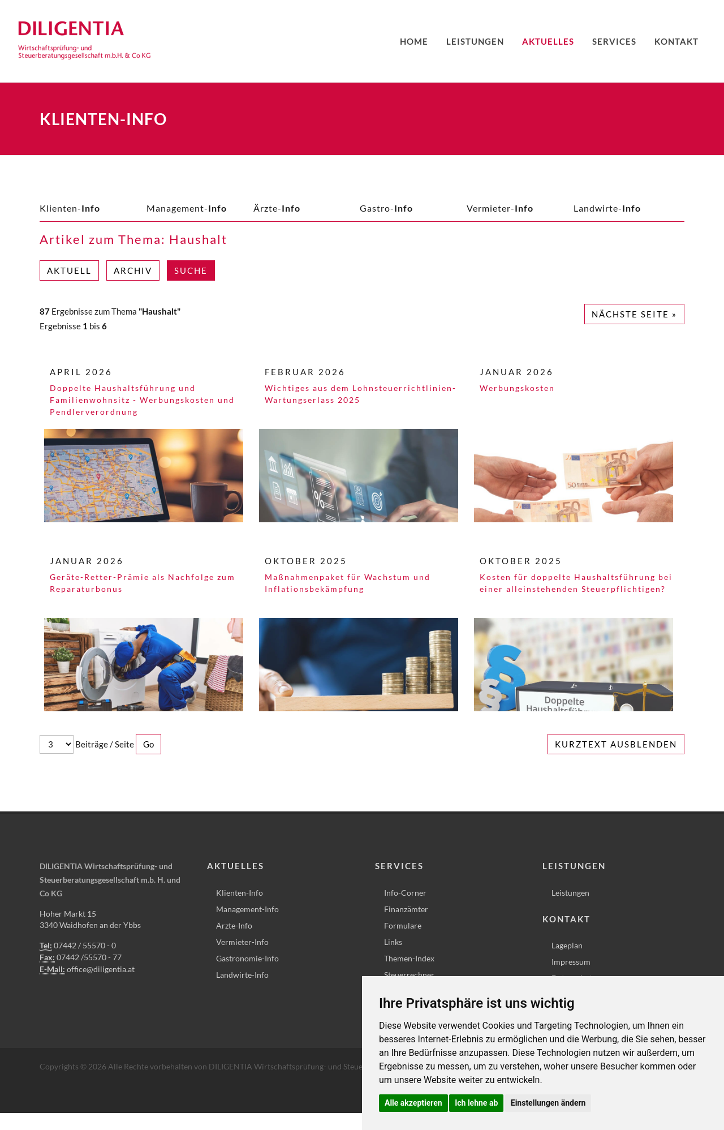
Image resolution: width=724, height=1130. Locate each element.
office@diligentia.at (101, 969)
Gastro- (386, 208)
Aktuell (69, 270)
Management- (186, 208)
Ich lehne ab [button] (476, 1102)
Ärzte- (276, 208)
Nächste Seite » (634, 314)
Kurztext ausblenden (616, 744)
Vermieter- (500, 208)
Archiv (133, 270)
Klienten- (70, 208)
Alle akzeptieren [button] (413, 1102)
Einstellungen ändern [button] (548, 1102)
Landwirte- (607, 208)
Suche (191, 270)
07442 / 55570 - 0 (85, 945)
